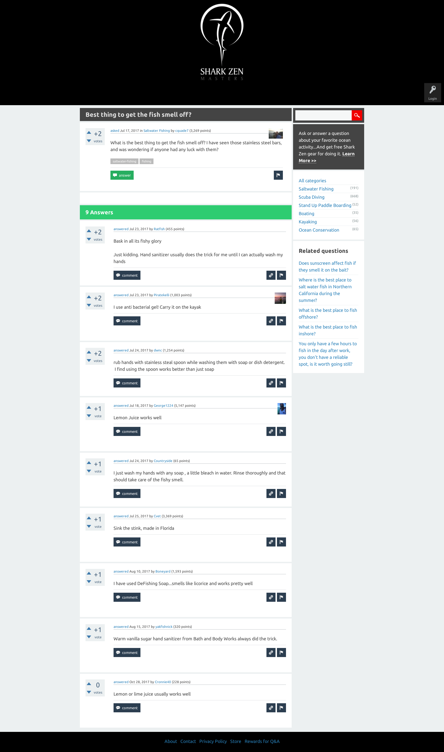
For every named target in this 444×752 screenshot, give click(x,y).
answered (121, 229)
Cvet (157, 516)
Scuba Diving (312, 197)
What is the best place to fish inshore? (328, 330)
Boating (306, 213)
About (269, 94)
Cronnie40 (163, 682)
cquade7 (182, 130)
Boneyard (162, 571)
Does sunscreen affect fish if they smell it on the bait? (327, 266)
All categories (312, 180)
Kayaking (308, 221)
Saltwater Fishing (157, 130)
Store (287, 94)
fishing (146, 161)
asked (114, 130)
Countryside (163, 461)
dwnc (158, 350)
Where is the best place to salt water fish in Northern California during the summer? (325, 290)
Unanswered (183, 94)
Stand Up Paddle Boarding (325, 205)
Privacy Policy (213, 741)
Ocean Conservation (319, 229)
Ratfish (159, 229)
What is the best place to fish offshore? (328, 313)
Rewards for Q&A (262, 741)
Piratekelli (161, 295)
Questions (159, 94)
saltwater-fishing (124, 161)
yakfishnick (163, 626)
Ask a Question (245, 94)
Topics (204, 94)
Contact (188, 741)
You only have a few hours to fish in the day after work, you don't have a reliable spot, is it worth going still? (328, 354)
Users (222, 94)
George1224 (163, 405)
